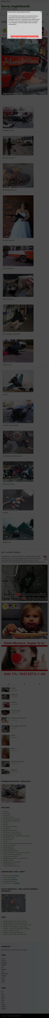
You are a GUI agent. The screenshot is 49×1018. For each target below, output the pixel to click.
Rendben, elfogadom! (17, 37)
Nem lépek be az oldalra (31, 37)
